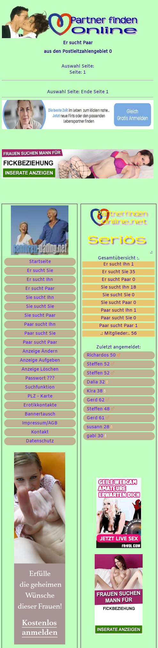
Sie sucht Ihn (40, 298)
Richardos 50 (102, 355)
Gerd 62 (96, 400)
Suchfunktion (40, 387)
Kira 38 (95, 391)
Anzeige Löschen (40, 369)
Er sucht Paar (40, 289)
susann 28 (98, 427)
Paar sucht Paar (40, 343)
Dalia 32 (96, 382)
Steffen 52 (99, 364)
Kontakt (40, 432)
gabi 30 (95, 436)
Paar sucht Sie (40, 334)
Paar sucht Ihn (40, 325)
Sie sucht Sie (40, 307)
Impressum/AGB (40, 423)
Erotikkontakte (40, 405)
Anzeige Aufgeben (40, 360)
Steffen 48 (99, 409)
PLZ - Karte (40, 396)
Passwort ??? (40, 378)
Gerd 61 (96, 418)
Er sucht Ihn (40, 280)
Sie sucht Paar (40, 316)
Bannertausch (40, 414)
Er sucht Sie (40, 271)
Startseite (40, 262)
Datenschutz (40, 441)
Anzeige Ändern (40, 352)
